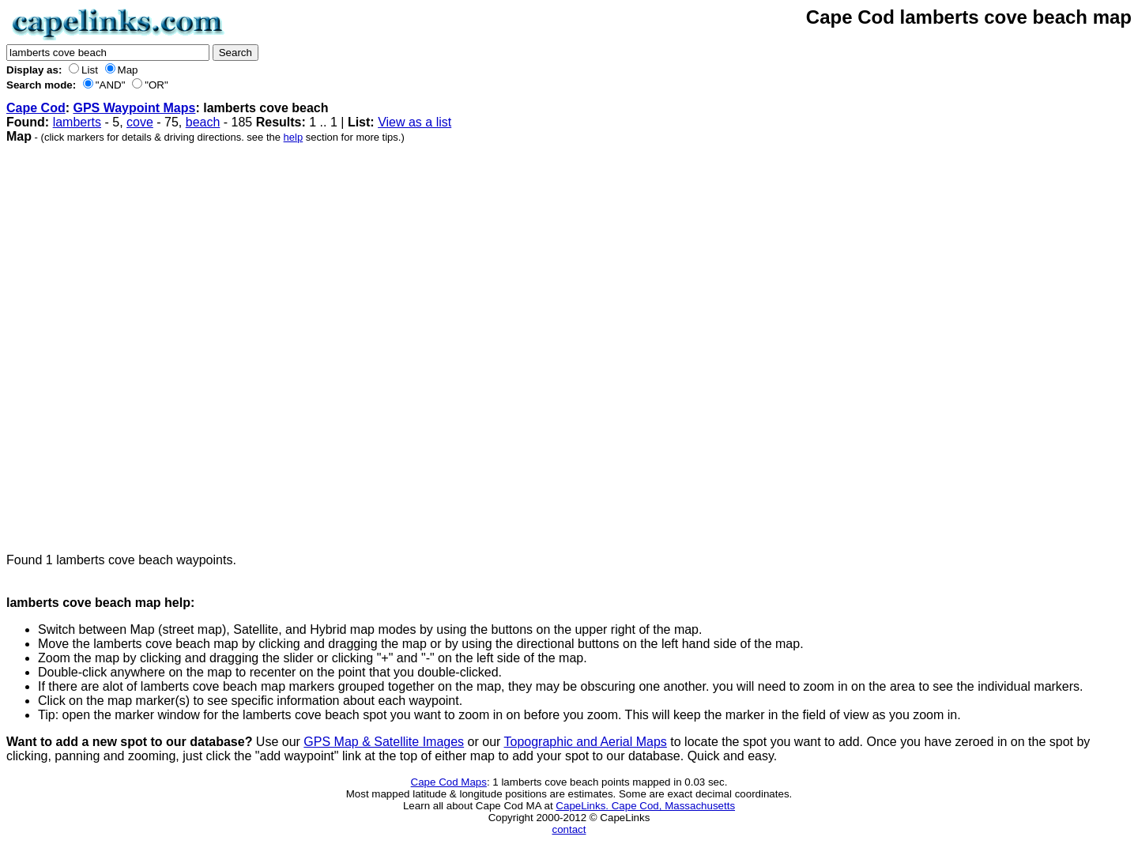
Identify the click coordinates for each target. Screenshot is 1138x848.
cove (139, 122)
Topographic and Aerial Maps (585, 741)
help (293, 137)
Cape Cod (36, 108)
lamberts (77, 122)
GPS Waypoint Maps (134, 108)
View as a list (414, 122)
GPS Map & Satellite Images (383, 741)
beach (203, 122)
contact (569, 829)
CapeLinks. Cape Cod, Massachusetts (645, 806)
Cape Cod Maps (449, 782)
